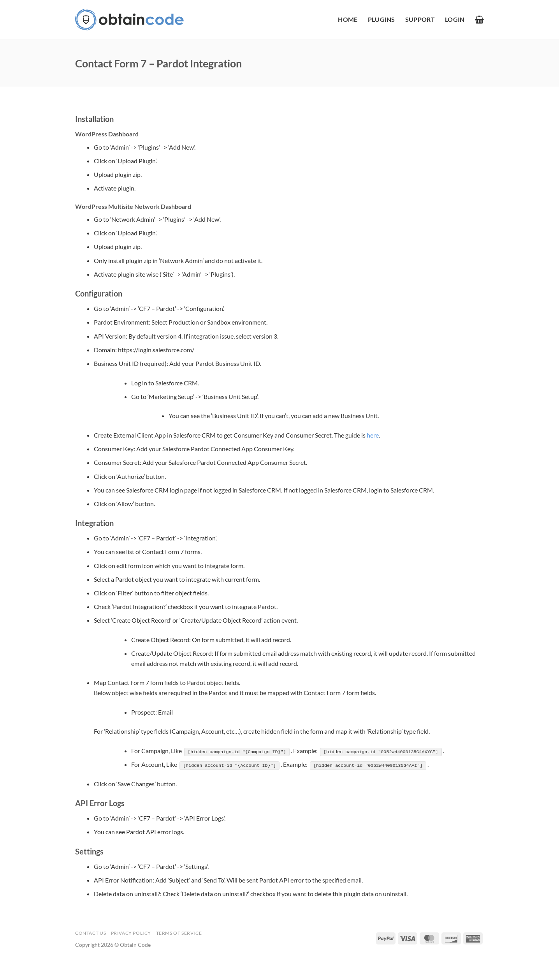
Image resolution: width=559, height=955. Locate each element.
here (373, 435)
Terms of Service (179, 933)
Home (347, 19)
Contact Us (90, 933)
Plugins (381, 19)
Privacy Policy (131, 933)
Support (420, 19)
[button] (455, 19)
